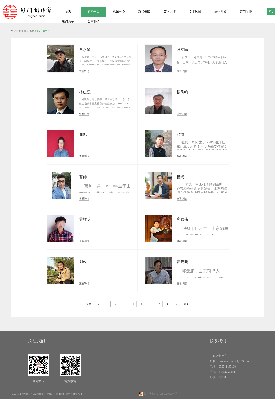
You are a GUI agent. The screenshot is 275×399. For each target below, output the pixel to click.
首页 (68, 11)
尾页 (186, 304)
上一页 (98, 304)
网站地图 (92, 393)
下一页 (176, 304)
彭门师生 (42, 31)
